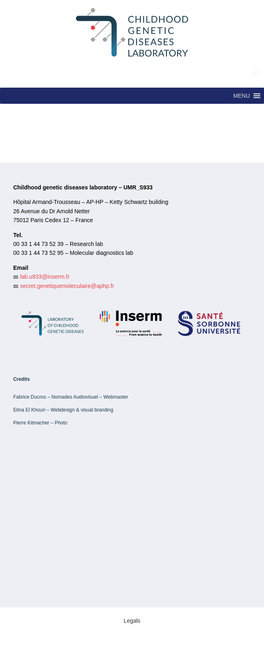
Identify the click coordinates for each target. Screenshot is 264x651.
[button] (241, 96)
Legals (132, 620)
